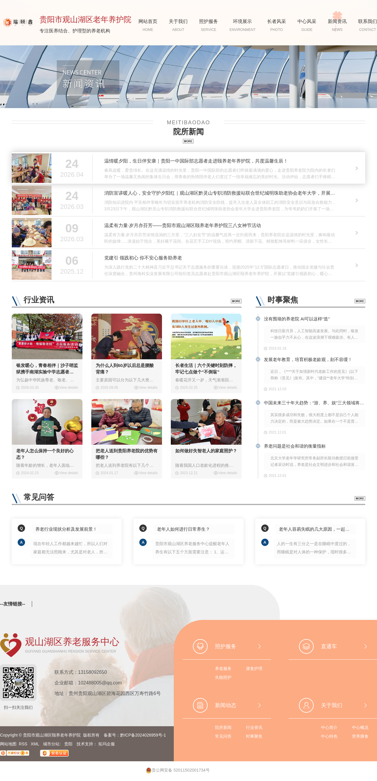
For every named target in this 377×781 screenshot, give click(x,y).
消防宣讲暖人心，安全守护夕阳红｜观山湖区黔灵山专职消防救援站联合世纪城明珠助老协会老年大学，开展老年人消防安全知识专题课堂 (220, 193)
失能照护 (223, 677)
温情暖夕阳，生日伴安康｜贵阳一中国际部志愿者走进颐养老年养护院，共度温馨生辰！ (196, 160)
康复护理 (254, 668)
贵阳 (68, 744)
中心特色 (329, 736)
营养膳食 (360, 736)
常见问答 (223, 736)
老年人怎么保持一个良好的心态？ (45, 454)
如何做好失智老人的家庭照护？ (206, 450)
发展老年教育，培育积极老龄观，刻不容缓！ (308, 359)
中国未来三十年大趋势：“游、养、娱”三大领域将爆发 (314, 403)
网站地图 (8, 744)
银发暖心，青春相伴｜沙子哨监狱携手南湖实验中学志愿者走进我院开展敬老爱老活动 (47, 369)
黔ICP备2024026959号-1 (143, 735)
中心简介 (329, 727)
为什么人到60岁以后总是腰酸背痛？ (125, 368)
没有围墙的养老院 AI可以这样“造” (297, 319)
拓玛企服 (106, 744)
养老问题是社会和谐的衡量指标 (295, 446)
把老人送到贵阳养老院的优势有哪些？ (127, 454)
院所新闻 (223, 727)
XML (35, 744)
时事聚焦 (254, 736)
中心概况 (360, 727)
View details (68, 387)
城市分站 (51, 744)
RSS (24, 744)
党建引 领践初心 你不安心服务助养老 (143, 257)
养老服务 (223, 668)
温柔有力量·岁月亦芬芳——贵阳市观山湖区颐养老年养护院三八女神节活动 (182, 225)
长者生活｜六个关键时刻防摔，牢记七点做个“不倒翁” (206, 368)
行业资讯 (254, 727)
